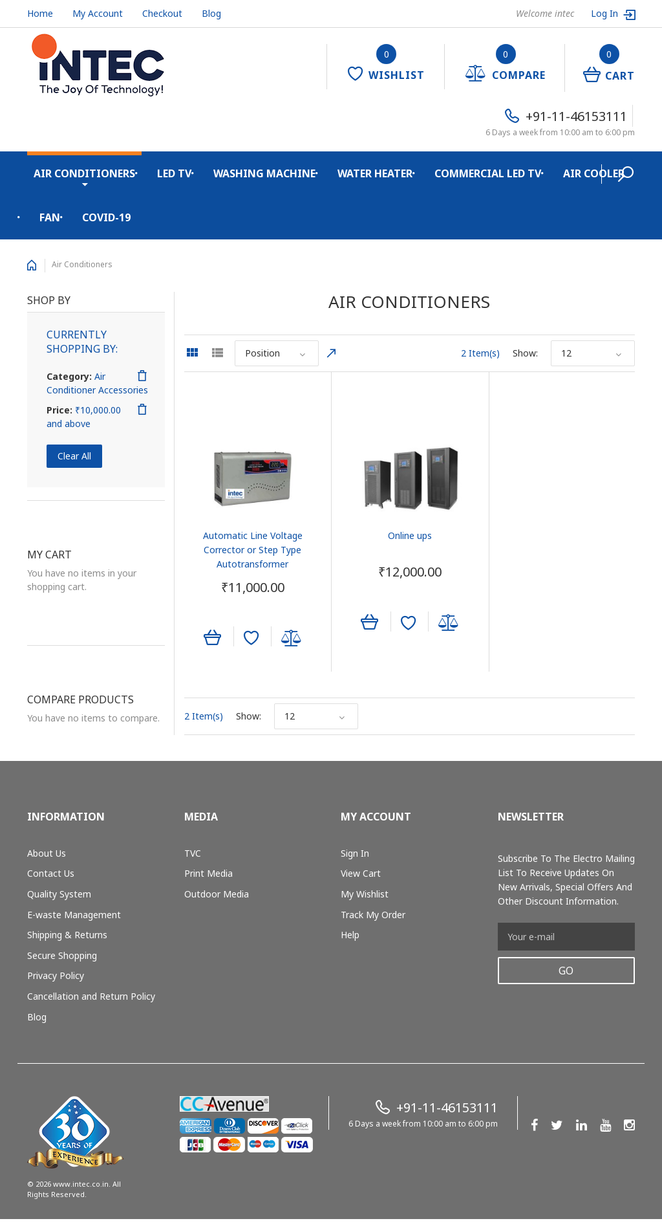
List (217, 352)
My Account (97, 13)
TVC (192, 852)
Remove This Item (142, 375)
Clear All (74, 456)
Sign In (355, 852)
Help (350, 935)
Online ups (409, 535)
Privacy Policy (55, 975)
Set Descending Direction (332, 353)
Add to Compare (291, 638)
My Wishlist (365, 894)
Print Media (208, 873)
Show (524, 353)
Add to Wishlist (250, 638)
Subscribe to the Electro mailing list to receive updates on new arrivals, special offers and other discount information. (566, 879)
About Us (46, 852)
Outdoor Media (216, 894)
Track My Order (373, 914)
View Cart (361, 873)
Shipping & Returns (67, 935)
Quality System (59, 894)
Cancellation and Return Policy (91, 996)
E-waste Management (74, 914)
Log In (606, 13)
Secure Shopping (62, 955)
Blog (211, 13)
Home (40, 13)
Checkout (162, 13)
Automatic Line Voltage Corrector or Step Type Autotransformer (252, 549)
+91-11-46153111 (576, 116)
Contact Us (50, 873)
